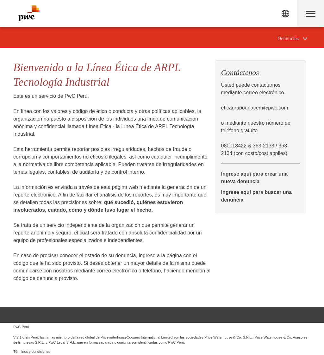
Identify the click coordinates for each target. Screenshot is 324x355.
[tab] (292, 38)
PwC (29, 13)
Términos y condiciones (31, 351)
